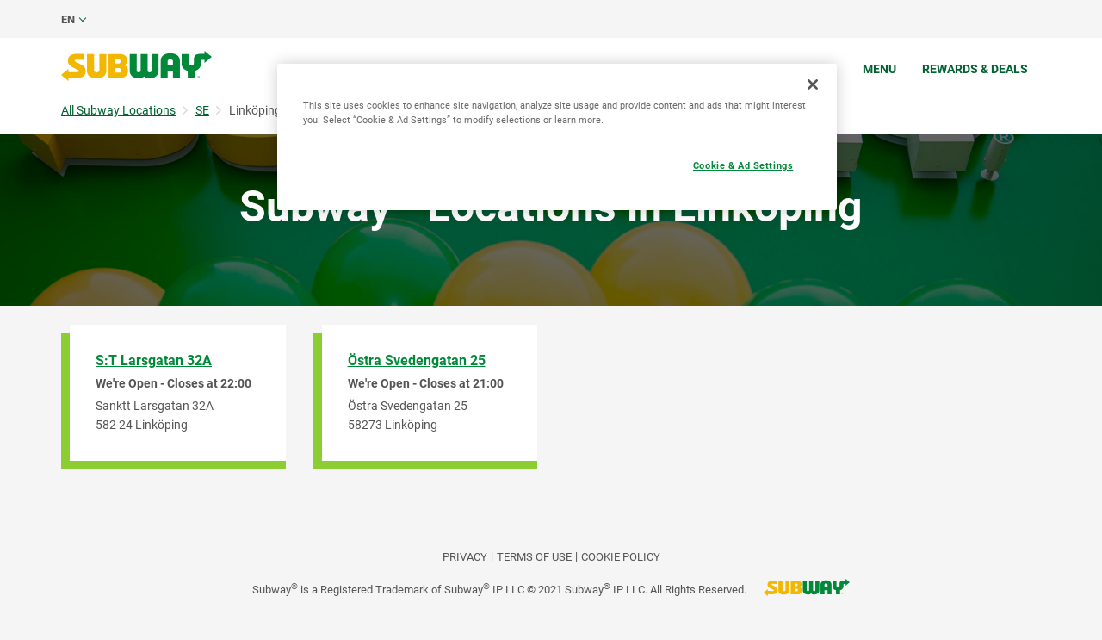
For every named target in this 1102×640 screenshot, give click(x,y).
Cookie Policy (620, 556)
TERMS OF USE (534, 556)
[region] (557, 137)
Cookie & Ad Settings (743, 165)
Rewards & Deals (975, 69)
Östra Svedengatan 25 (417, 360)
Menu (879, 69)
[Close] (813, 84)
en (68, 19)
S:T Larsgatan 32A (154, 360)
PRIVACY (465, 556)
